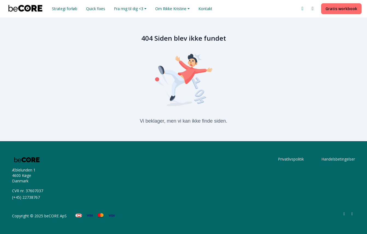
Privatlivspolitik (291, 159)
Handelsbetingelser (338, 159)
